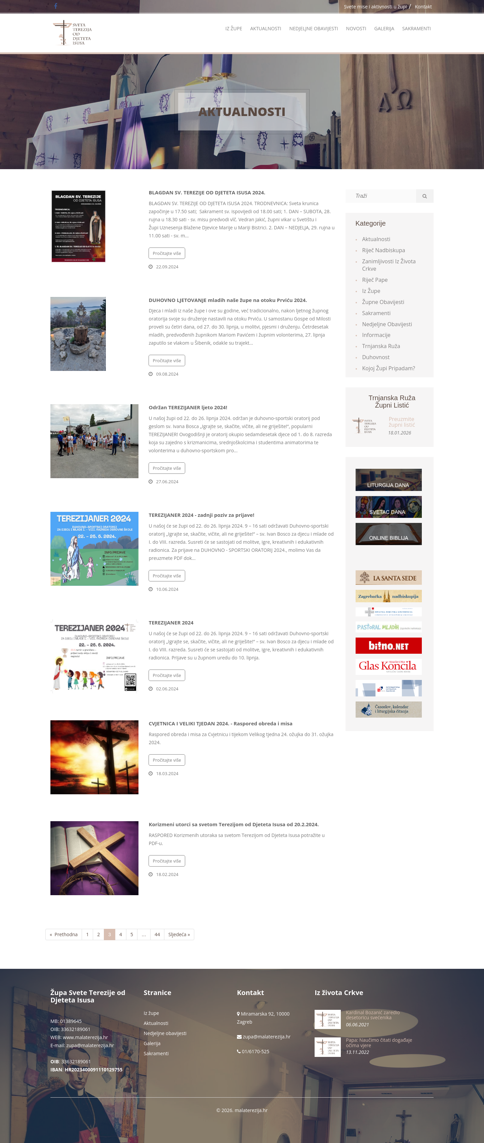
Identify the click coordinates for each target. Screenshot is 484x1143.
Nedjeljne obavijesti (313, 28)
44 (157, 934)
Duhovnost (376, 357)
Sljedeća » (179, 934)
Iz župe (233, 28)
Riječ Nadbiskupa (383, 250)
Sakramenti (416, 28)
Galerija (384, 28)
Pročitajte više (167, 253)
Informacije (376, 335)
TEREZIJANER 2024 (171, 622)
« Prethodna (64, 934)
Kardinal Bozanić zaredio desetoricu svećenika (373, 1015)
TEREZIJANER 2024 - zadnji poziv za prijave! (201, 514)
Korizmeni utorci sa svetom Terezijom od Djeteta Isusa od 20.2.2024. (234, 824)
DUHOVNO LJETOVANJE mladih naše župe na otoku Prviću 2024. (228, 300)
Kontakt (423, 6)
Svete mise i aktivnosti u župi (375, 6)
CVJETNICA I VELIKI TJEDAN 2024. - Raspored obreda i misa (220, 723)
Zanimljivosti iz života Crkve (389, 265)
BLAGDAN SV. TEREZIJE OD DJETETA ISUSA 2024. (207, 192)
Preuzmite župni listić (402, 422)
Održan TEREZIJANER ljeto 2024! (188, 407)
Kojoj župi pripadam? (388, 368)
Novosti (356, 28)
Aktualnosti (265, 28)
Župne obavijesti (383, 302)
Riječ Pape (375, 279)
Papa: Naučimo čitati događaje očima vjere (379, 1042)
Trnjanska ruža (381, 346)
